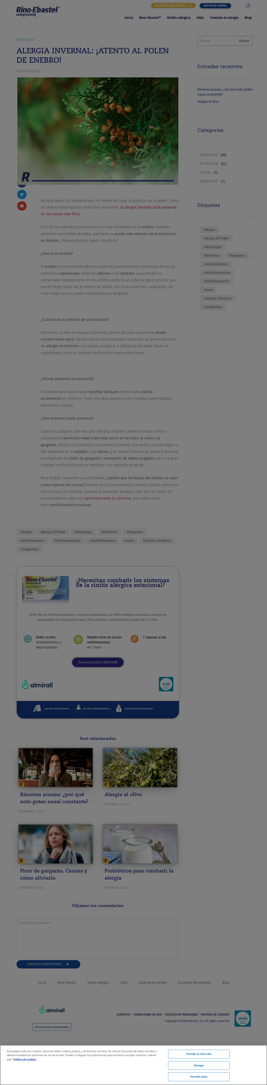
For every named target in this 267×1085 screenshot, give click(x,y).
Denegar (199, 1065)
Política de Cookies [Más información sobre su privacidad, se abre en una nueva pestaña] (24, 1059)
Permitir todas (199, 1076)
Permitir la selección (198, 1054)
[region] (133, 1065)
